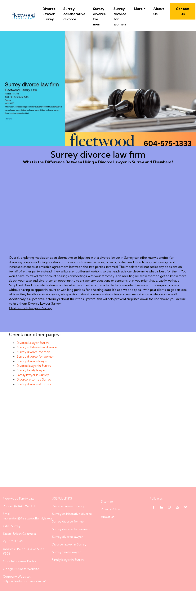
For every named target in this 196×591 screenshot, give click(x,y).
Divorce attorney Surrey (34, 379)
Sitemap (107, 501)
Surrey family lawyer (31, 370)
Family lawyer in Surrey (33, 375)
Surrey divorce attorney (34, 384)
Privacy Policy (110, 509)
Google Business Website (21, 569)
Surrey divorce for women (120, 16)
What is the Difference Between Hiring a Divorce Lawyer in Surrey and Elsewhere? (98, 216)
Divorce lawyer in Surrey (34, 366)
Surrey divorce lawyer (32, 361)
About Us (158, 11)
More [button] (138, 9)
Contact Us (182, 11)
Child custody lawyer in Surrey (30, 308)
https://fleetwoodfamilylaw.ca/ (24, 581)
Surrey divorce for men (99, 16)
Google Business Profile (19, 561)
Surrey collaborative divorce (74, 14)
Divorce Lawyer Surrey (49, 14)
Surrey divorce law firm (98, 440)
